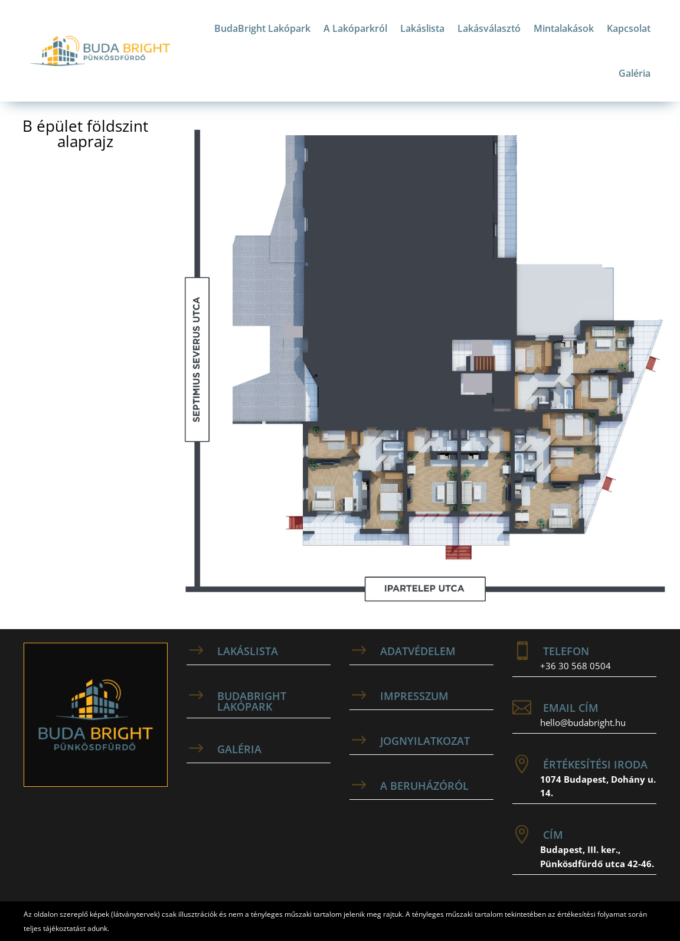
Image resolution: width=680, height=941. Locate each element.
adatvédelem (418, 651)
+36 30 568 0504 (575, 666)
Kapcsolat (628, 28)
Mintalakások (564, 28)
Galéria (634, 73)
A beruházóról (424, 786)
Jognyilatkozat (425, 741)
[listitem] (587, 370)
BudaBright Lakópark (262, 28)
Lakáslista (422, 28)
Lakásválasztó (489, 28)
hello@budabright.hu (583, 722)
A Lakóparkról (355, 28)
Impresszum (414, 696)
